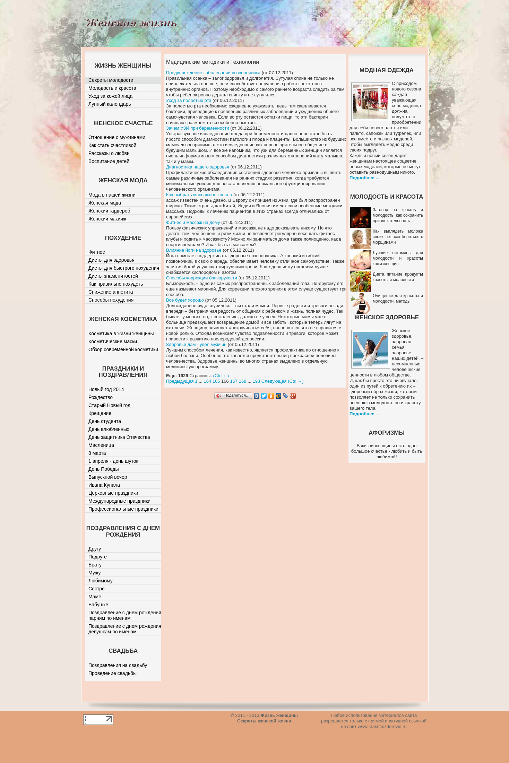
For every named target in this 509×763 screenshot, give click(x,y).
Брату (95, 564)
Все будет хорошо (185, 300)
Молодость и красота (112, 88)
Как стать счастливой (112, 145)
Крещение (99, 413)
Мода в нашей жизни (112, 195)
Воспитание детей (108, 161)
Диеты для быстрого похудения (123, 268)
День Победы (103, 469)
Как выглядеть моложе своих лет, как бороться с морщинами (398, 237)
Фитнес (96, 252)
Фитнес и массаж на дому (193, 222)
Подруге (97, 557)
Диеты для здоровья (111, 260)
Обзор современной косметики (123, 349)
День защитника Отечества (119, 437)
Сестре (96, 588)
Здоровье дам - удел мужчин (196, 344)
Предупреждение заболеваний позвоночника (213, 72)
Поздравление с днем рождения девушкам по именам (124, 628)
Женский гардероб (109, 211)
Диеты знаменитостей (113, 276)
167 (234, 381)
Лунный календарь (109, 104)
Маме (94, 596)
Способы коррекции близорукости (201, 277)
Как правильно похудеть (115, 284)
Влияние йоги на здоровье (194, 250)
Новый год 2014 (106, 389)
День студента (104, 421)
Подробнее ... (364, 177)
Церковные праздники (113, 493)
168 (243, 381)
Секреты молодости (110, 80)
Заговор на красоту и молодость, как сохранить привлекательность (398, 215)
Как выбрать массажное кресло (199, 194)
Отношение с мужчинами (116, 137)
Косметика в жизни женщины (121, 333)
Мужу (94, 572)
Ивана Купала (104, 485)
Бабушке (98, 604)
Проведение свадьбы (112, 673)
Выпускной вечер (107, 477)
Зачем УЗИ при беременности (197, 128)
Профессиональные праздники (123, 509)
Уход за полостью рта (189, 100)
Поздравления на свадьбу (117, 665)
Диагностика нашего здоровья (197, 167)
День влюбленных (108, 429)
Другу (94, 549)
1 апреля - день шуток (113, 461)
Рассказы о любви (109, 153)
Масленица (101, 445)
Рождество (100, 397)
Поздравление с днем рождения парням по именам (124, 615)
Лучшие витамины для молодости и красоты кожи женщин (398, 258)
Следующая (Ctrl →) (282, 381)
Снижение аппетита (110, 292)
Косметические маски (112, 341)
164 (207, 381)
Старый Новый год (109, 405)
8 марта (97, 453)
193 (256, 381)
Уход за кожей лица (110, 96)
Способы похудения (110, 300)
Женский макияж (107, 219)
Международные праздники (119, 501)
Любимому (100, 580)
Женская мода (104, 203)
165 (216, 381)
